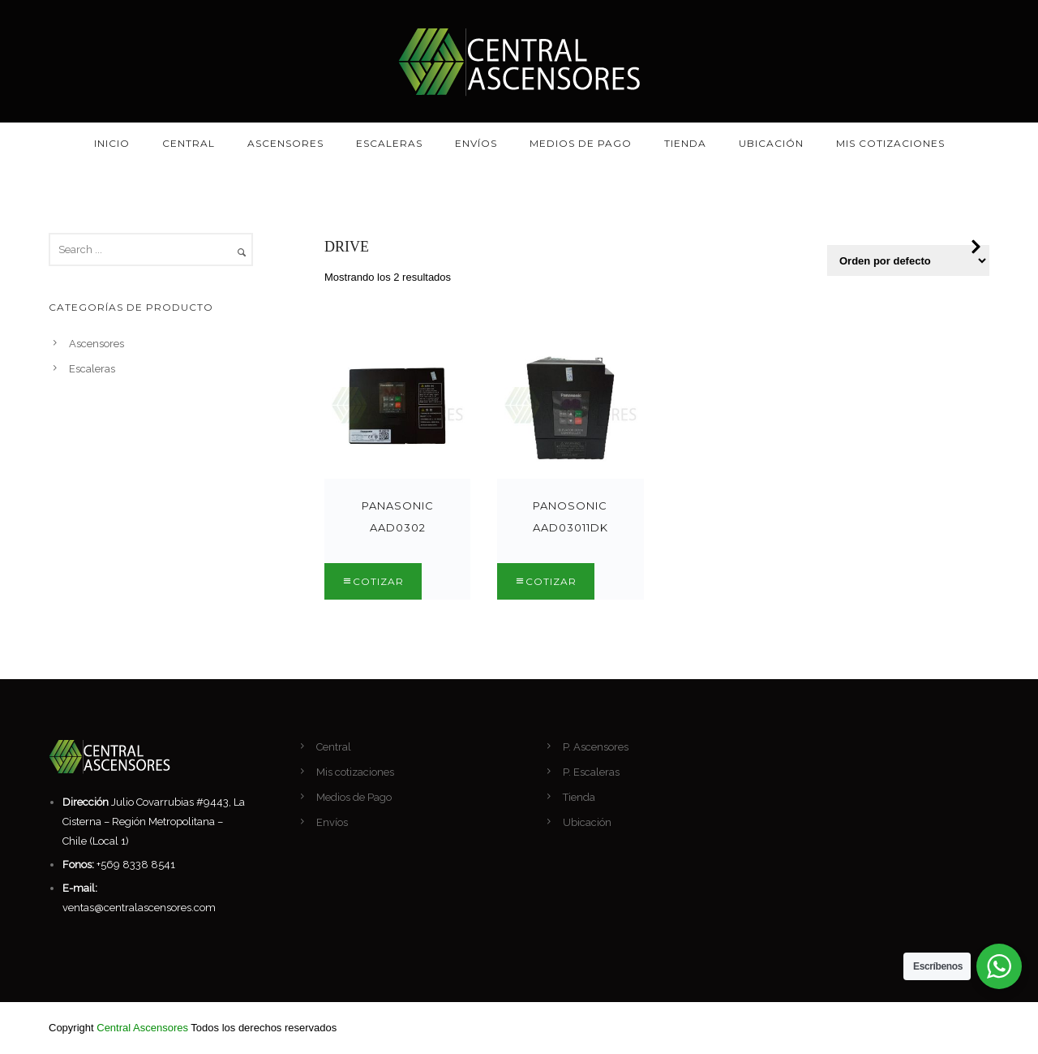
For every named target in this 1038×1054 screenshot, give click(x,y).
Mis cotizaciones (890, 143)
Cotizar (378, 581)
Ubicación (771, 143)
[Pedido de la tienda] (908, 260)
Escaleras (389, 143)
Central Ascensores (142, 1028)
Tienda (685, 143)
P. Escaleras (591, 772)
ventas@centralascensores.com (139, 907)
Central (188, 143)
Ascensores (285, 143)
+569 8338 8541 (136, 864)
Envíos (476, 143)
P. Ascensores (595, 747)
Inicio (112, 143)
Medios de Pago (581, 143)
